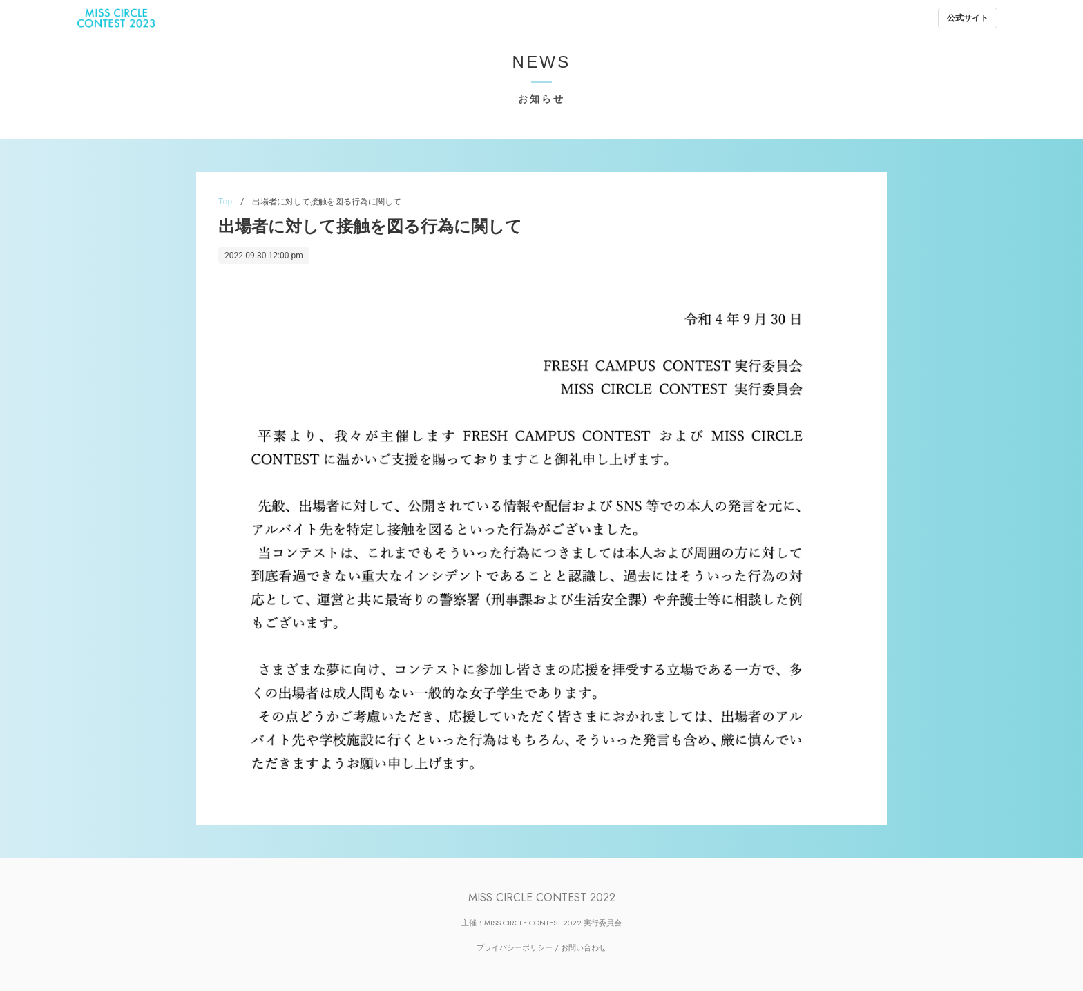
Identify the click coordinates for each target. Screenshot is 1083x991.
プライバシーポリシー (515, 947)
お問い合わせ (583, 947)
